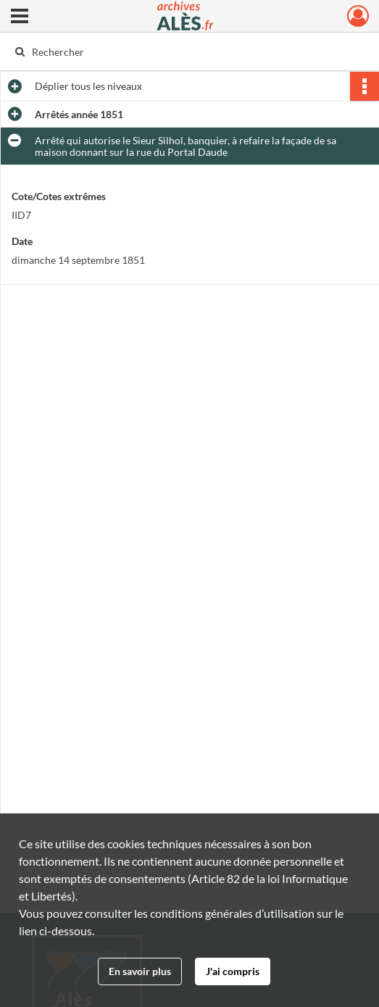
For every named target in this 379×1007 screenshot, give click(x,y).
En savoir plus (140, 971)
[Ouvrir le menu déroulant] (19, 17)
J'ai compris (232, 971)
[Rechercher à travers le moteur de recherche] (180, 51)
